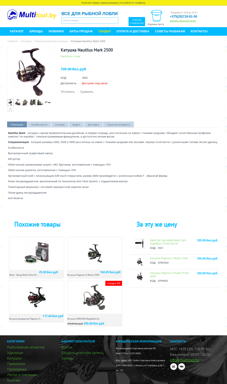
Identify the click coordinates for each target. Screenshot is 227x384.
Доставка (93, 124)
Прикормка (17, 369)
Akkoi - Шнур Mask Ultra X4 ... (23, 274)
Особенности (39, 124)
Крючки (14, 380)
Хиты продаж (81, 31)
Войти (66, 347)
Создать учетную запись (82, 352)
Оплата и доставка (132, 31)
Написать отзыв (70, 56)
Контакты (199, 31)
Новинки (56, 31)
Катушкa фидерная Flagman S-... (25, 318)
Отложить (68, 92)
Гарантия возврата (118, 124)
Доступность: (69, 83)
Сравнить (86, 92)
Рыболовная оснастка (26, 347)
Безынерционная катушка (51, 41)
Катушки (26, 41)
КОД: (64, 77)
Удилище (15, 352)
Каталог (17, 31)
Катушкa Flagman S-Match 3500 (83, 274)
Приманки (16, 363)
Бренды (36, 31)
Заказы (67, 358)
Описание (17, 124)
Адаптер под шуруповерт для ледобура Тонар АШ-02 (168, 241)
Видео (76, 124)
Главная (12, 41)
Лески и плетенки (22, 374)
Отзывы (60, 124)
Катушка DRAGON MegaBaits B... (83, 318)
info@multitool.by (184, 360)
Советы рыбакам (170, 31)
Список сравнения (137, 21)
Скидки (104, 31)
